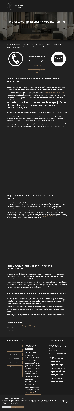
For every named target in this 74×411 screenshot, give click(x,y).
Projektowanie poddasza (58, 367)
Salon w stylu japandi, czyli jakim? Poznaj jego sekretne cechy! (24, 329)
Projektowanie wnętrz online (59, 373)
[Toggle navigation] (66, 6)
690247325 (37, 65)
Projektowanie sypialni (58, 363)
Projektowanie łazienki (58, 360)
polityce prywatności (30, 392)
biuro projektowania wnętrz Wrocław (54, 92)
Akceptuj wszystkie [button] (18, 407)
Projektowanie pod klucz (58, 381)
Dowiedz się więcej (13, 403)
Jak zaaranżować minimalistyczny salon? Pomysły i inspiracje (24, 326)
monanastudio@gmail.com (59, 353)
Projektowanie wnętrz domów (59, 377)
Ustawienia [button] (6, 407)
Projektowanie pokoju (57, 364)
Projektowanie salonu (57, 361)
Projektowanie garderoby (58, 370)
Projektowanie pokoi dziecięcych (57, 379)
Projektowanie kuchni (57, 358)
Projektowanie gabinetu (58, 365)
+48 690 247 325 (55, 350)
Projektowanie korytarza (58, 368)
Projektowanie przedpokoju (59, 371)
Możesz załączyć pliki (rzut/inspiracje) (33, 347)
